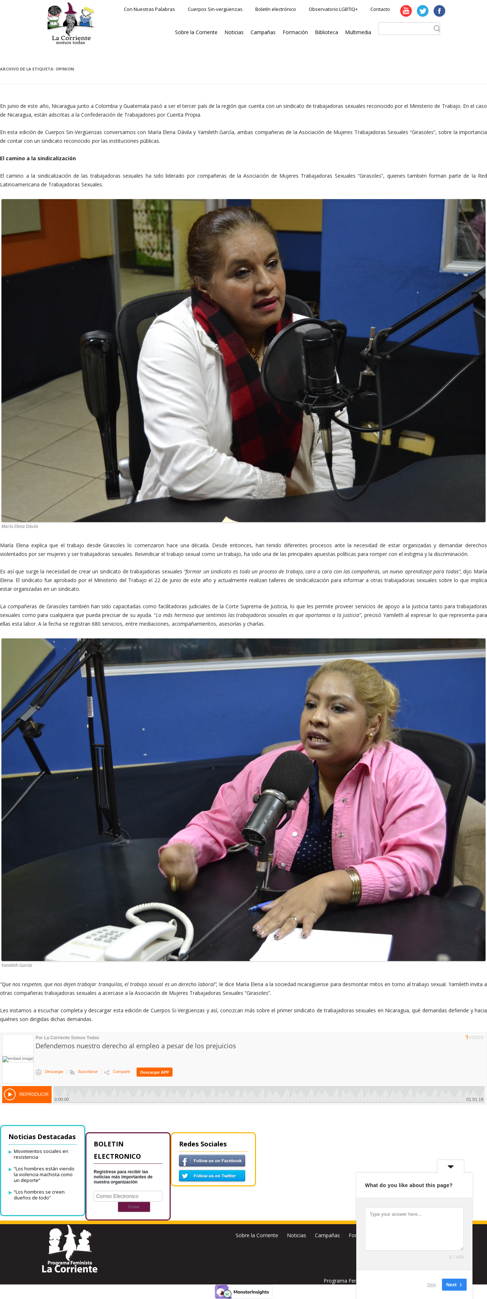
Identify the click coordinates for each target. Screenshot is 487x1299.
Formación (295, 32)
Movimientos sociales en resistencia (41, 1154)
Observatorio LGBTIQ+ (333, 9)
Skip (431, 1284)
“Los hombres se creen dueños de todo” (39, 1195)
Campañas (263, 32)
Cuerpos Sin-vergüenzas (215, 9)
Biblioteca (326, 32)
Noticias (234, 32)
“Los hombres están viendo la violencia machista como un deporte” (44, 1174)
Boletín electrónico (275, 9)
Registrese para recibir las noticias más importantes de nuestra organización (123, 1177)
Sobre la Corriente (196, 32)
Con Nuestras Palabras (149, 9)
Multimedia (358, 32)
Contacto (380, 9)
